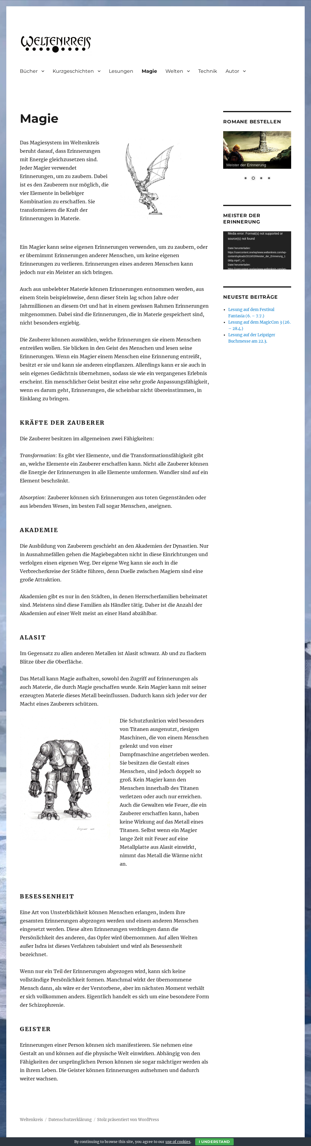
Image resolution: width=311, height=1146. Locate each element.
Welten (174, 71)
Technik (207, 71)
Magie (149, 71)
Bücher (29, 71)
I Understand (214, 1141)
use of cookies (177, 1141)
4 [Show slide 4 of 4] (269, 178)
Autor (232, 71)
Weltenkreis (31, 1119)
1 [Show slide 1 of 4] (245, 178)
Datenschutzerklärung (70, 1119)
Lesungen (121, 71)
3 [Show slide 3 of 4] (261, 178)
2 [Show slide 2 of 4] (253, 178)
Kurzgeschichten (73, 71)
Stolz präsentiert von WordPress (128, 1119)
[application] (257, 250)
